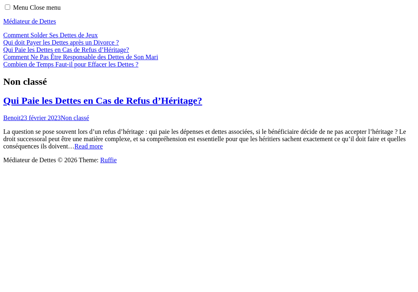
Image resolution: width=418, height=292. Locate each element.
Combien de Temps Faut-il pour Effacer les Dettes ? (70, 64)
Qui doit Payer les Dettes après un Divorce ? (61, 42)
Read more (88, 146)
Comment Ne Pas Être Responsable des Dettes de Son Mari (80, 57)
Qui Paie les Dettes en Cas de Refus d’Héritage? (66, 49)
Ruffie (108, 160)
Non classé (75, 117)
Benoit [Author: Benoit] (12, 117)
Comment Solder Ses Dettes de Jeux (50, 35)
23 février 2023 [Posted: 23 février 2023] (41, 117)
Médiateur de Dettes (29, 21)
